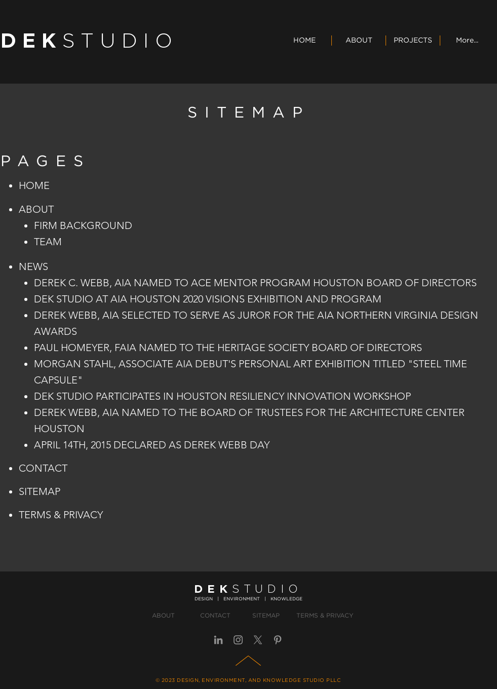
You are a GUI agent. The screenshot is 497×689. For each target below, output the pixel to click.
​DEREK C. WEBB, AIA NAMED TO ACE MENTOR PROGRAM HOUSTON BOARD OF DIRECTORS (255, 283)
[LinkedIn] (218, 640)
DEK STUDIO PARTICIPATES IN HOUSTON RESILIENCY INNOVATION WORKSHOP (222, 396)
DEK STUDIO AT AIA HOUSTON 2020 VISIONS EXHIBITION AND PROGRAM (207, 299)
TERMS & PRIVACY (61, 515)
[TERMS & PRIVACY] (325, 616)
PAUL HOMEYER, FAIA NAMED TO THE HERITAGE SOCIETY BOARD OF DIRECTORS (228, 347)
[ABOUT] (163, 616)
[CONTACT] (215, 616)
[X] (258, 640)
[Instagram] (238, 640)
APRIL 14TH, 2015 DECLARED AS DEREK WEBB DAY (152, 445)
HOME (34, 185)
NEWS (33, 266)
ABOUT (36, 209)
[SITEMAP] (266, 616)
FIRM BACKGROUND (83, 225)
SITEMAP (39, 491)
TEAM (48, 242)
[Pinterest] (278, 640)
